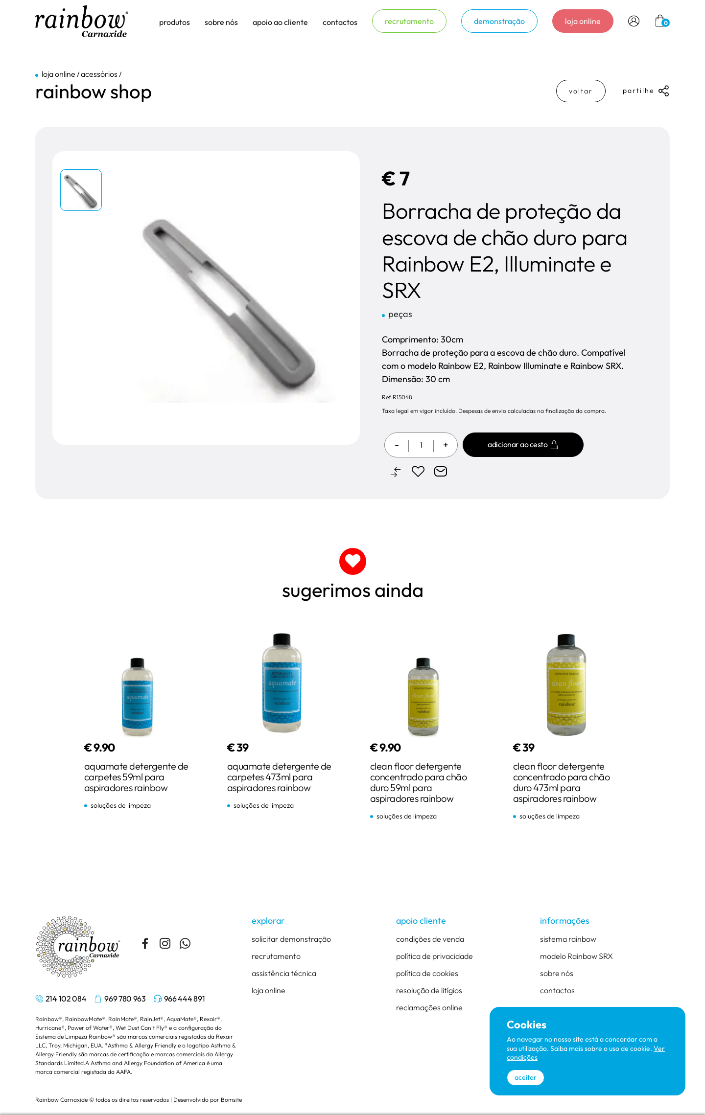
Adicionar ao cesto (523, 445)
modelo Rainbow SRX (576, 956)
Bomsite (231, 1099)
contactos (340, 22)
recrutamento (409, 21)
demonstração (499, 21)
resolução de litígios (429, 990)
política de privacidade (434, 956)
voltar (581, 91)
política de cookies (427, 973)
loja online (583, 21)
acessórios (99, 74)
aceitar (526, 1077)
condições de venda (430, 939)
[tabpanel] (82, 192)
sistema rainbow (568, 939)
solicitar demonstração (291, 939)
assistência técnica (284, 973)
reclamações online (429, 1007)
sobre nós (556, 973)
